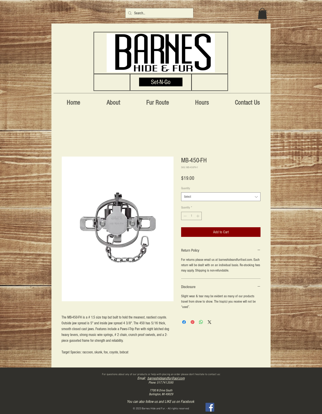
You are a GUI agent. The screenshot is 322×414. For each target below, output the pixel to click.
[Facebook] (209, 407)
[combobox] (221, 196)
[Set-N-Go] (160, 82)
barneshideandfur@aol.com (166, 378)
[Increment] (198, 216)
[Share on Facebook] (184, 322)
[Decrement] (184, 216)
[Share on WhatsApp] (201, 322)
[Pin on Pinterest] (192, 322)
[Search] (266, 12)
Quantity (185, 188)
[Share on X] (209, 322)
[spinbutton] (191, 216)
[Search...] (159, 13)
